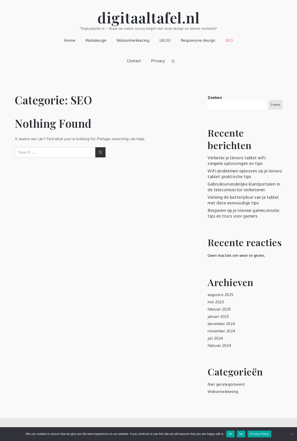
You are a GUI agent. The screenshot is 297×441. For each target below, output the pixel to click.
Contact (134, 60)
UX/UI (165, 40)
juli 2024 (215, 338)
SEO (229, 40)
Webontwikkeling (133, 40)
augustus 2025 (220, 294)
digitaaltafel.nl (148, 17)
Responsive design (198, 40)
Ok (230, 434)
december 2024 (221, 323)
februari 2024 (219, 345)
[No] (291, 434)
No (241, 434)
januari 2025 (218, 316)
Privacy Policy (259, 434)
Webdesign (96, 40)
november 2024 (221, 331)
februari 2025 (219, 309)
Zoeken (215, 97)
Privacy (158, 60)
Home (69, 40)
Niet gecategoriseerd (226, 384)
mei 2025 (216, 302)
